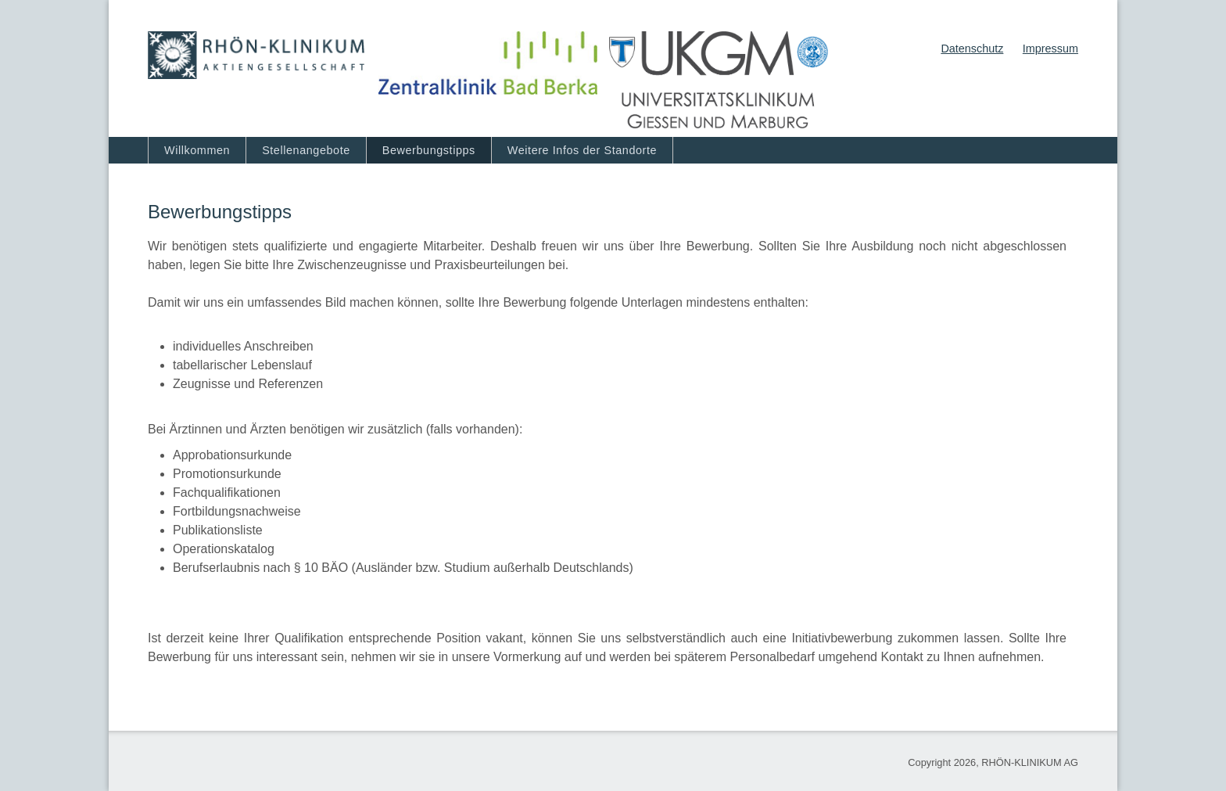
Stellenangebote (306, 150)
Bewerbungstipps (428, 150)
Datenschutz (972, 48)
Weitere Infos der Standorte (582, 150)
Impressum (1050, 48)
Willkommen (197, 150)
